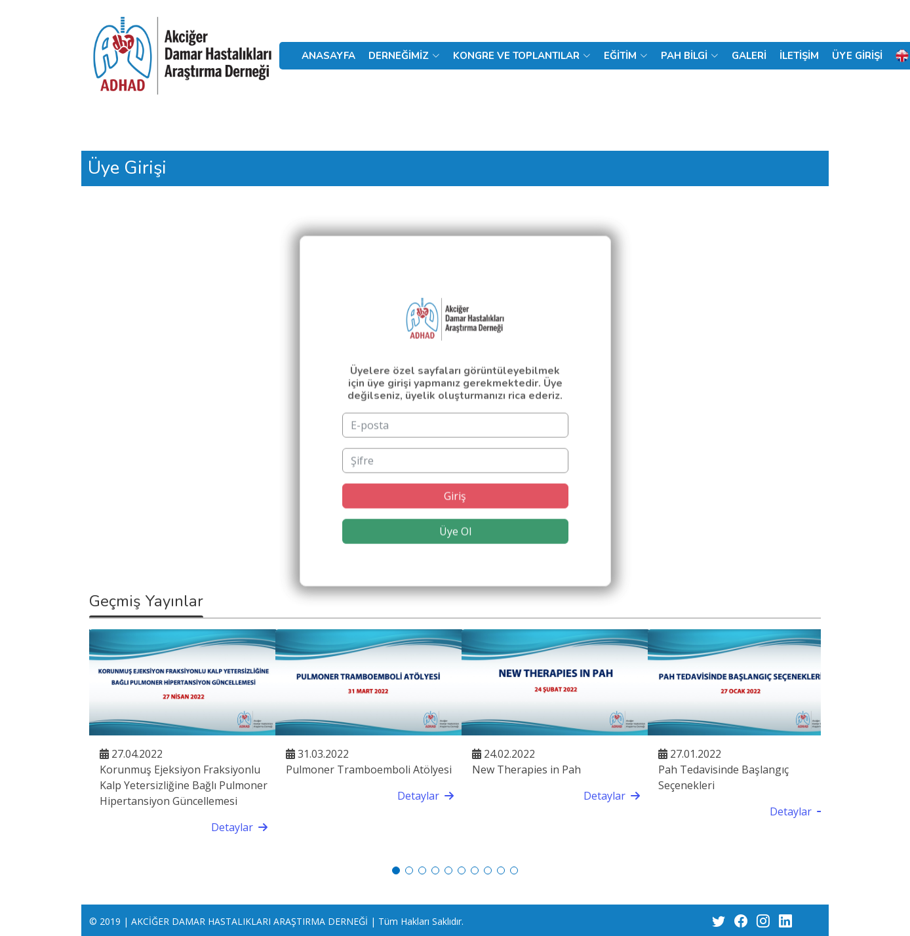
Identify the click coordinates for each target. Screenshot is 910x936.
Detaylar (239, 827)
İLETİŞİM (799, 55)
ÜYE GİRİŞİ (857, 55)
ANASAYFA (328, 55)
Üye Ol (455, 548)
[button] (396, 870)
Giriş (455, 513)
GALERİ (749, 55)
